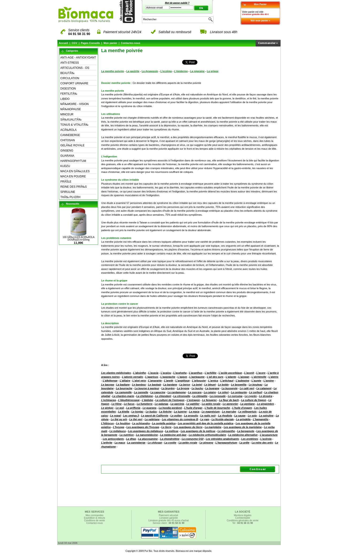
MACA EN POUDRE (73, 176)
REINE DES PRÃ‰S (73, 186)
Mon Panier (260, 4)
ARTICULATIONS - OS (74, 68)
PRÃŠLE (65, 181)
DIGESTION (68, 88)
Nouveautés (72, 204)
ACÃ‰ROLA (68, 130)
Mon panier (110, 43)
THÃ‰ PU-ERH (70, 197)
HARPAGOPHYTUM (73, 161)
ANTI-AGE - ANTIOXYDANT (78, 57)
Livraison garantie (168, 518)
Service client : (168, 523)
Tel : (242, 523)
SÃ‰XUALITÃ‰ (70, 119)
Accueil (63, 43)
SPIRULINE (67, 192)
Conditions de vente (94, 520)
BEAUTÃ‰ (67, 73)
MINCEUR (66, 114)
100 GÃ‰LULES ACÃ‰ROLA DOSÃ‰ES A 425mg (79, 238)
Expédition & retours (94, 518)
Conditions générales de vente (242, 520)
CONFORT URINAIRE (74, 83)
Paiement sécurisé (168, 515)
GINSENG (66, 150)
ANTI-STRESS (69, 62)
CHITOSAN (67, 140)
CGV (74, 43)
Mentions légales (242, 515)
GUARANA (67, 155)
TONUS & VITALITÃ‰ (74, 124)
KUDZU (65, 166)
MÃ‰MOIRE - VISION (74, 104)
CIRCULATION (69, 78)
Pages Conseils (90, 43)
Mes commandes (94, 515)
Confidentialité (242, 518)
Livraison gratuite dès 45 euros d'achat (168, 520)
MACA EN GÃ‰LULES (75, 171)
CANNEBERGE (70, 135)
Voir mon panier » (260, 20)
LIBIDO (64, 99)
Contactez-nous (130, 43)
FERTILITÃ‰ (68, 93)
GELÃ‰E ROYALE (72, 145)
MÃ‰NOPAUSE (70, 109)
